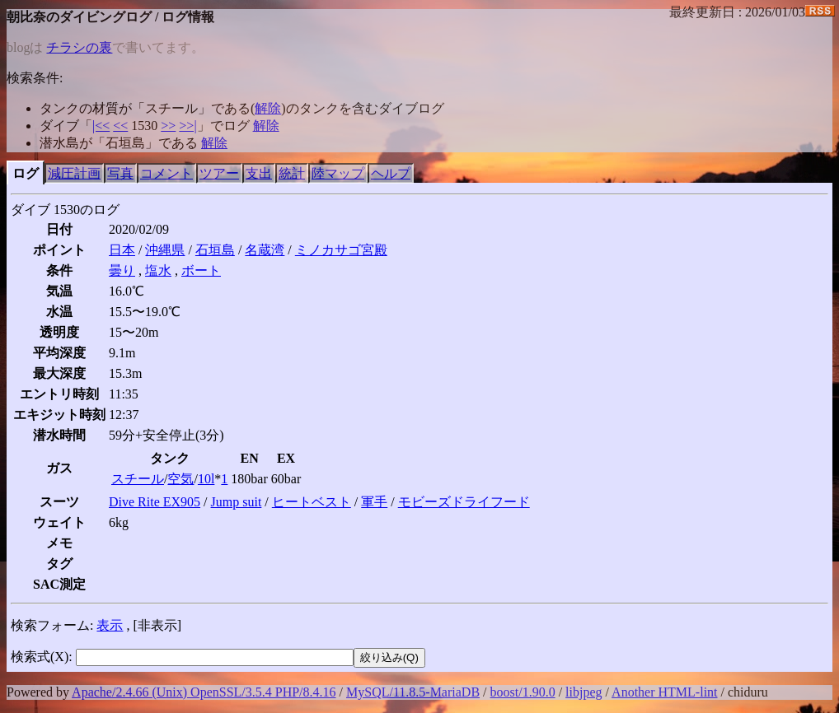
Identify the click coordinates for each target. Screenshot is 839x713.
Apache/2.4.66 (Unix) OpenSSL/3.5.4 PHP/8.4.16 (203, 692)
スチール (137, 479)
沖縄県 (165, 250)
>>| (187, 126)
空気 (180, 479)
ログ (25, 173)
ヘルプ (390, 173)
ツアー (219, 173)
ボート (201, 270)
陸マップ (338, 173)
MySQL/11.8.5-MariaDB (413, 692)
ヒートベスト (311, 502)
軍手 (374, 502)
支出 (259, 173)
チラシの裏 (79, 47)
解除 (268, 108)
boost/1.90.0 (522, 692)
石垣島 (215, 250)
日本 (122, 250)
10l (206, 479)
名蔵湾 (264, 250)
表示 (109, 625)
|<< (101, 126)
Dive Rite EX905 (154, 502)
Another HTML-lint (664, 692)
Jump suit (236, 502)
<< (120, 126)
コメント (166, 173)
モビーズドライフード (464, 502)
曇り (122, 270)
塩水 (158, 270)
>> (168, 126)
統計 (292, 173)
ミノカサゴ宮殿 (341, 250)
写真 (120, 173)
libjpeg (583, 692)
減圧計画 (74, 173)
